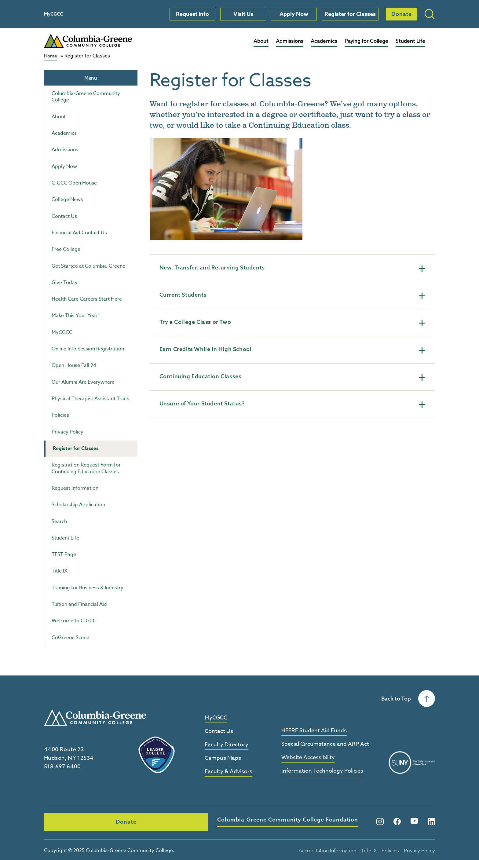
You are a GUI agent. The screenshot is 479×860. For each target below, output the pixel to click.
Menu (90, 78)
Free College (66, 249)
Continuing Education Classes (292, 376)
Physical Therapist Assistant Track (90, 398)
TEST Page (64, 554)
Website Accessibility (308, 757)
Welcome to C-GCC (74, 620)
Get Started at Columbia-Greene (88, 265)
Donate (401, 13)
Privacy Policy (67, 431)
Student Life (410, 41)
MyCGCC (53, 14)
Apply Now (294, 14)
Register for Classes (350, 14)
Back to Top (408, 698)
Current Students (292, 295)
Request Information (75, 488)
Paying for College (366, 41)
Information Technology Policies (322, 771)
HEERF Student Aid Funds (314, 730)
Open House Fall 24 (74, 365)
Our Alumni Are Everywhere (83, 382)
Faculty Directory (226, 744)
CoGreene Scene (70, 637)
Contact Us (64, 216)
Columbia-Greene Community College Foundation (196, 820)
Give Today (65, 282)
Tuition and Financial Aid (79, 604)
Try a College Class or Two (292, 322)
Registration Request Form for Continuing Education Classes (86, 468)
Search (59, 521)
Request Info (192, 14)
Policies (60, 415)
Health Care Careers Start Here (87, 299)
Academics (324, 41)
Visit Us (243, 14)
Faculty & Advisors (228, 771)
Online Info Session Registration (88, 349)
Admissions (289, 41)
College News (67, 199)
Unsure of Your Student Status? (292, 404)
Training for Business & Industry (87, 587)
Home (51, 56)
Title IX (60, 571)
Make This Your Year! (75, 315)
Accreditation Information (327, 848)
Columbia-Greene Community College (86, 97)
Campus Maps (223, 758)
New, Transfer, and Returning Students (292, 268)
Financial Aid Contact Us (79, 232)
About (261, 41)
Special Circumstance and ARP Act (325, 744)
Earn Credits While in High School (292, 349)
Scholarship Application (78, 504)
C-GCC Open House (74, 183)
